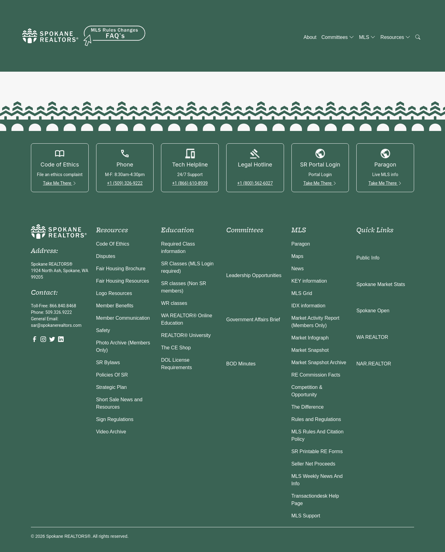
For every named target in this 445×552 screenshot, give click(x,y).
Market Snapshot (310, 350)
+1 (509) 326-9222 (124, 183)
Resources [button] (395, 37)
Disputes (105, 256)
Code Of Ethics (112, 244)
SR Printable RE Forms (317, 451)
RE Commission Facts (315, 374)
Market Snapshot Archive (318, 362)
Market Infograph (310, 337)
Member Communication (123, 318)
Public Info (367, 257)
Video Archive (111, 431)
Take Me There (60, 183)
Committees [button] (337, 37)
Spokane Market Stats (380, 284)
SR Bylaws (108, 362)
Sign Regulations (115, 419)
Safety (103, 330)
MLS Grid (301, 293)
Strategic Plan (111, 387)
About (309, 37)
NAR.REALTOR (373, 363)
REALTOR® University (186, 335)
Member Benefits (115, 305)
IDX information (308, 305)
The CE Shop (176, 347)
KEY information (309, 281)
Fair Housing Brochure (121, 268)
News (297, 268)
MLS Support (305, 515)
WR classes (174, 303)
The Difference (307, 407)
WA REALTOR (372, 337)
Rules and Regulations (316, 419)
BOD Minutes (241, 363)
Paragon (300, 244)
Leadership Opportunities (254, 275)
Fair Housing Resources (122, 281)
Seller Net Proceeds (313, 463)
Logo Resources (114, 293)
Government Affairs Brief (253, 319)
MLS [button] (367, 37)
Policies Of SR (112, 374)
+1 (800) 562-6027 (255, 183)
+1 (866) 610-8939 (190, 183)
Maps (297, 256)
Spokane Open (372, 310)
